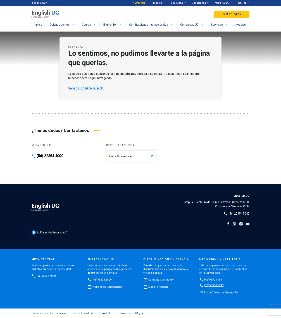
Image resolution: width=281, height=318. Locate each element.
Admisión (139, 2)
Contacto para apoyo (161, 279)
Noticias (240, 24)
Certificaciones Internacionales (151, 24)
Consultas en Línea (131, 156)
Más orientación (158, 286)
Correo (243, 3)
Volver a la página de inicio (87, 88)
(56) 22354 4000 (50, 156)
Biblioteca (177, 2)
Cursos (89, 24)
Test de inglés (231, 14)
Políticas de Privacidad (49, 232)
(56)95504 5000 (102, 279)
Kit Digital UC (140, 313)
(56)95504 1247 (214, 285)
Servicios (219, 24)
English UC (105, 313)
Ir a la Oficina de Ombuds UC (221, 292)
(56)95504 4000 (46, 275)
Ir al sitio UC (39, 2)
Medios (159, 3)
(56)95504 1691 (214, 279)
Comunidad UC (192, 24)
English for (112, 24)
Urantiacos (60, 313)
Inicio (38, 24)
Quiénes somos (62, 24)
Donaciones (199, 2)
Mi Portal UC (222, 2)
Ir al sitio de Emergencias (107, 286)
